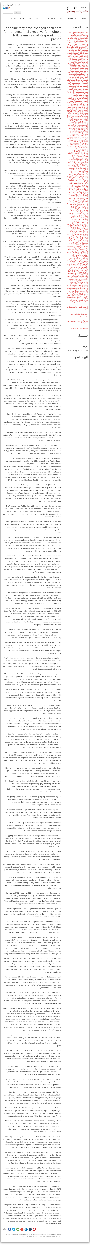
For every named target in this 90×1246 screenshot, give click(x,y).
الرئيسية (85, 18)
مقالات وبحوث (73, 18)
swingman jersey (44, 1236)
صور (29, 18)
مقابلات (61, 18)
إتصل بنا (13, 18)
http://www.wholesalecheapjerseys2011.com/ (22, 487)
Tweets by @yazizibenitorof (77, 350)
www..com (77, 361)
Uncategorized (22, 1234)
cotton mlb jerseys (51, 1234)
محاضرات (51, 18)
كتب (36, 18)
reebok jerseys (35, 1236)
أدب (43, 18)
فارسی (10, 5)
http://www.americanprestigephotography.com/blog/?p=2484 (34, 784)
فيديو (22, 18)
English (17, 5)
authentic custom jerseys (39, 1234)
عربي (5, 5)
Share (5, 1229)
